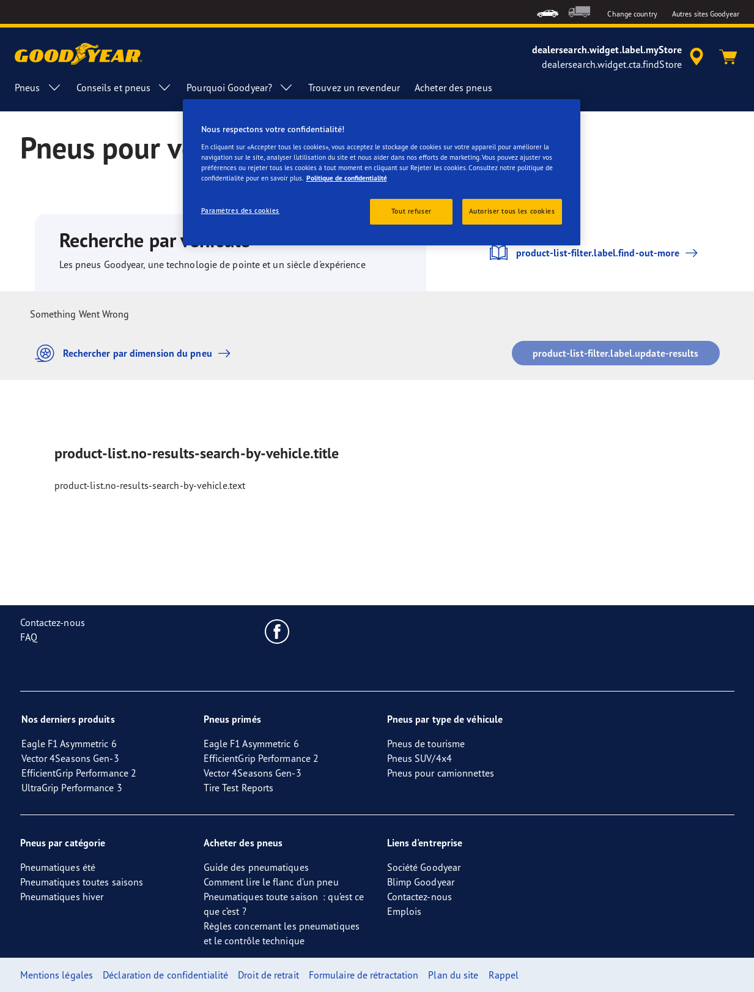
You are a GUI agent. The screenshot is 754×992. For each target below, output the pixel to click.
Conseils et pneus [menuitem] (124, 87)
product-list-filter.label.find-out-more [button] (595, 252)
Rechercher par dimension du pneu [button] (136, 353)
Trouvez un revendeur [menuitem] (354, 87)
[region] (381, 172)
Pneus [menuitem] (38, 87)
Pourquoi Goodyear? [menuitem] (240, 87)
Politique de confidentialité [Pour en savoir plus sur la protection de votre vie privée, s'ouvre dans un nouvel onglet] (346, 178)
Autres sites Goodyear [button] (705, 13)
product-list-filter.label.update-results (616, 353)
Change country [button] (632, 13)
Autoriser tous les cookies (512, 211)
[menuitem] (547, 12)
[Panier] (728, 57)
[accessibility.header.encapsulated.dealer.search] (620, 57)
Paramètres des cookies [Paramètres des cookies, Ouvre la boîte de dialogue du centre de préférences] (240, 210)
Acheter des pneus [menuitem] (453, 87)
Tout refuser (411, 211)
